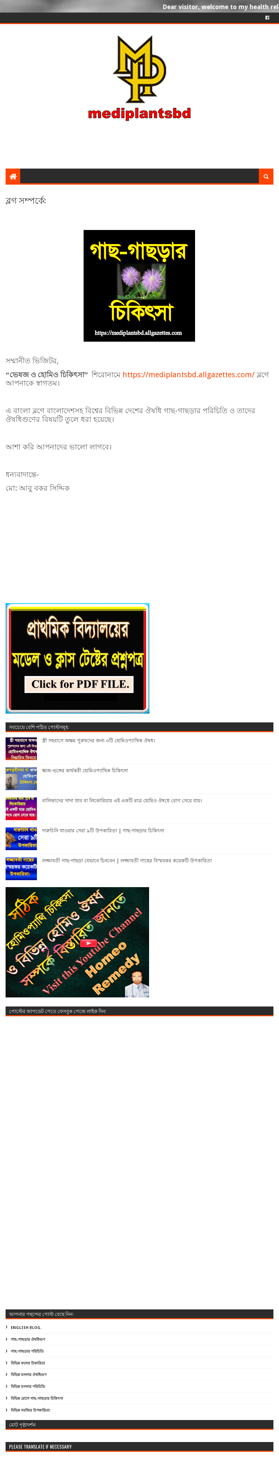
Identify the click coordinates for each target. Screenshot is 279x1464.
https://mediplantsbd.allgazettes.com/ (189, 374)
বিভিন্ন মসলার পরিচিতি (28, 1386)
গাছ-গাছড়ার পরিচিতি (27, 1351)
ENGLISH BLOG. (26, 1327)
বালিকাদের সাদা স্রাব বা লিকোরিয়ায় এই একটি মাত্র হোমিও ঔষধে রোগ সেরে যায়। (122, 800)
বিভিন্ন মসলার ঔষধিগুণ (29, 1375)
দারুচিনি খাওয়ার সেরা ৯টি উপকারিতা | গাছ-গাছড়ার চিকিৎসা (103, 830)
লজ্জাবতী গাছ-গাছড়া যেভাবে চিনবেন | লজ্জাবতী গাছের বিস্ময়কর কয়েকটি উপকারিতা (127, 860)
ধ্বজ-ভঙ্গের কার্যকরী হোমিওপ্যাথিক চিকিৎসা (85, 770)
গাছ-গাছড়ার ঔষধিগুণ (28, 1339)
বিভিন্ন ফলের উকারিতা (28, 1363)
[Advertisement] (139, 113)
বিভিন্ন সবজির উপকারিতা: (31, 1410)
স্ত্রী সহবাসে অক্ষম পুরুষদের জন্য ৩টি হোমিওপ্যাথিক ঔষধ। (98, 740)
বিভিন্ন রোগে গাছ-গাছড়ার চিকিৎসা (37, 1398)
